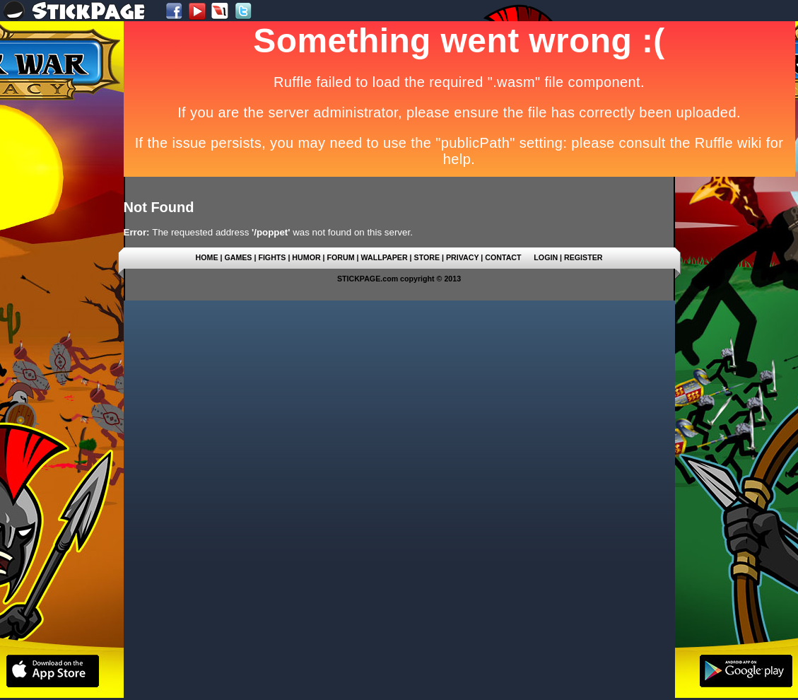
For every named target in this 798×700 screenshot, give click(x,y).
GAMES (238, 257)
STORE (427, 257)
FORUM (341, 257)
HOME (207, 257)
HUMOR (306, 257)
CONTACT (503, 257)
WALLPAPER (384, 257)
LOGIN (546, 257)
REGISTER (583, 257)
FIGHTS (272, 257)
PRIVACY (462, 257)
